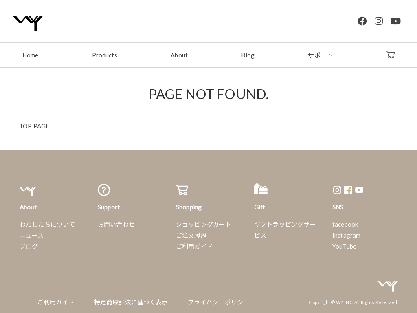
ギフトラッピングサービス (285, 229)
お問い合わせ (116, 223)
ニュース (32, 234)
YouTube (344, 245)
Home (30, 54)
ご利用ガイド (194, 245)
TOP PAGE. (34, 125)
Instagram (346, 234)
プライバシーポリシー (219, 301)
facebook (345, 223)
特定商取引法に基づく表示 (131, 301)
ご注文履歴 (191, 234)
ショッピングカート (203, 223)
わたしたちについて (47, 223)
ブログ (29, 245)
